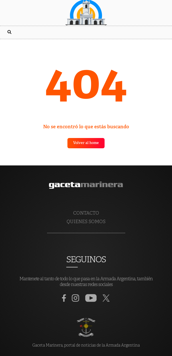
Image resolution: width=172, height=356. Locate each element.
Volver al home (86, 143)
